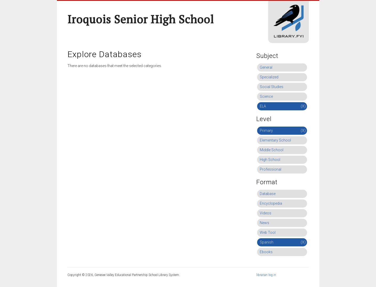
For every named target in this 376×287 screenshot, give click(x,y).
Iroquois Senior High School (140, 19)
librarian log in (266, 275)
